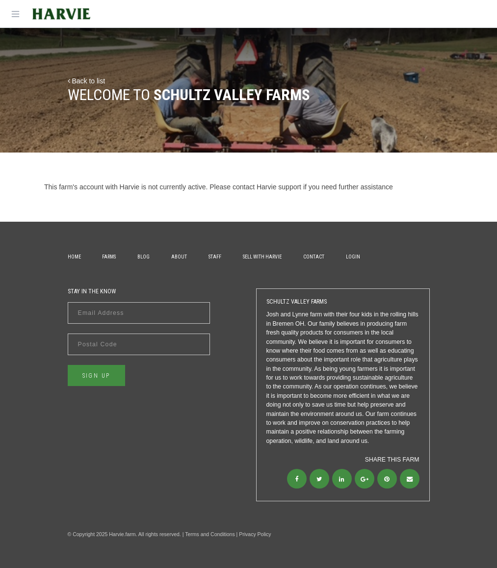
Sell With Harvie (262, 257)
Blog (143, 257)
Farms (109, 257)
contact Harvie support (267, 187)
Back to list (86, 81)
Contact (313, 257)
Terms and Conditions (210, 534)
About (179, 257)
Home (74, 257)
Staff (215, 257)
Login (353, 257)
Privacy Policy (255, 534)
